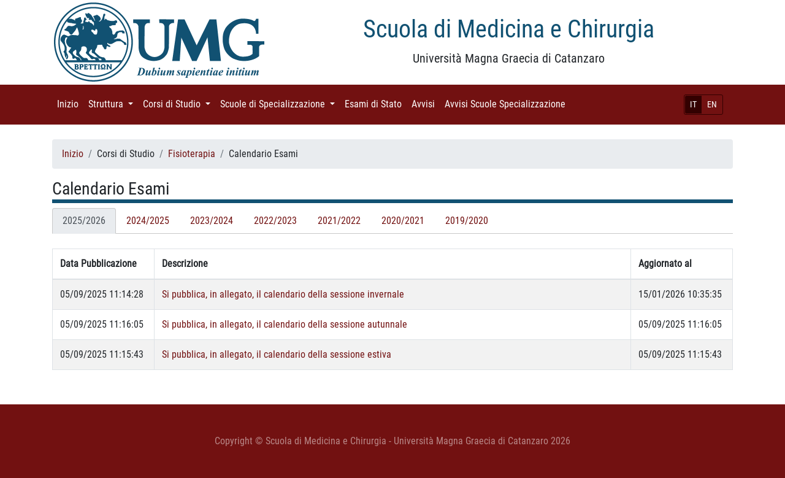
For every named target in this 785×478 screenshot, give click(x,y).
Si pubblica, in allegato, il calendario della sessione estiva (276, 354)
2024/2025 (147, 220)
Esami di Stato (376, 103)
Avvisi (426, 103)
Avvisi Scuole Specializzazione (507, 103)
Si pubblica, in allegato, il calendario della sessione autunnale (284, 324)
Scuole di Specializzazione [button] (280, 103)
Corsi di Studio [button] (179, 103)
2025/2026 (84, 220)
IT (693, 104)
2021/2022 (339, 220)
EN (712, 104)
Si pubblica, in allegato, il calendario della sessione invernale (283, 294)
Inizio (70, 103)
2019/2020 (466, 220)
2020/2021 (402, 220)
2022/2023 (275, 220)
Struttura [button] (113, 103)
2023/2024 (211, 220)
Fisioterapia (191, 154)
